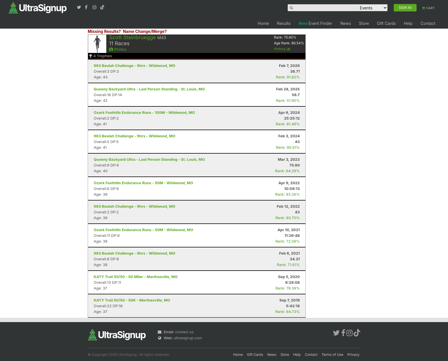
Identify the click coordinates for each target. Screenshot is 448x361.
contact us (184, 332)
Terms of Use (332, 354)
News (345, 23)
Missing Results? (104, 31)
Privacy (353, 354)
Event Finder (315, 23)
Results (284, 23)
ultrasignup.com (188, 338)
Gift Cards (386, 23)
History (282, 49)
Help (408, 23)
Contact (428, 23)
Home (263, 23)
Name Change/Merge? (145, 31)
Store (364, 23)
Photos (117, 49)
